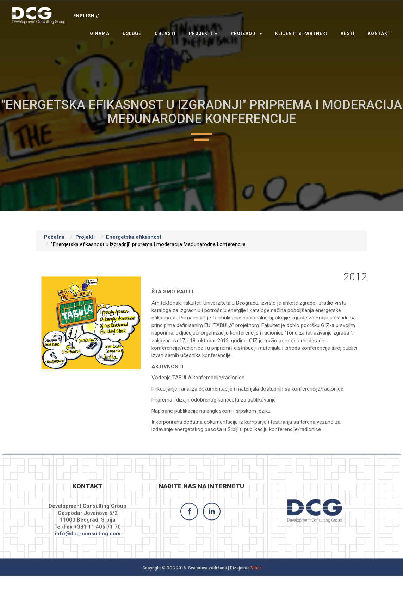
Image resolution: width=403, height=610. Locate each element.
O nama (100, 33)
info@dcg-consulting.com (87, 538)
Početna (54, 237)
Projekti (203, 33)
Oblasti (165, 33)
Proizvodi (246, 33)
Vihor (256, 572)
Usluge (132, 33)
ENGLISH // (86, 15)
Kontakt (379, 33)
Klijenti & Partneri (301, 33)
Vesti (348, 33)
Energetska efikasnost (133, 237)
